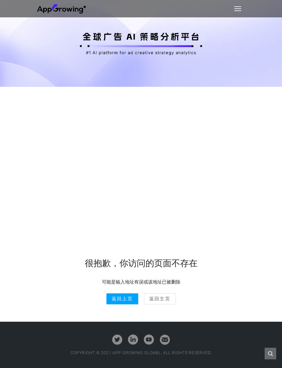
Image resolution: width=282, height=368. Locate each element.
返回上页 (122, 298)
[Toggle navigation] (237, 8)
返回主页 (160, 298)
